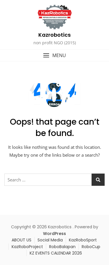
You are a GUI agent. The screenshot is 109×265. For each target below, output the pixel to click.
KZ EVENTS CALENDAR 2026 (56, 253)
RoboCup (91, 247)
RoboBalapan (62, 247)
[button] (54, 55)
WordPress (54, 233)
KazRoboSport (83, 240)
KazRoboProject (27, 247)
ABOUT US (21, 240)
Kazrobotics (54, 34)
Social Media (50, 240)
